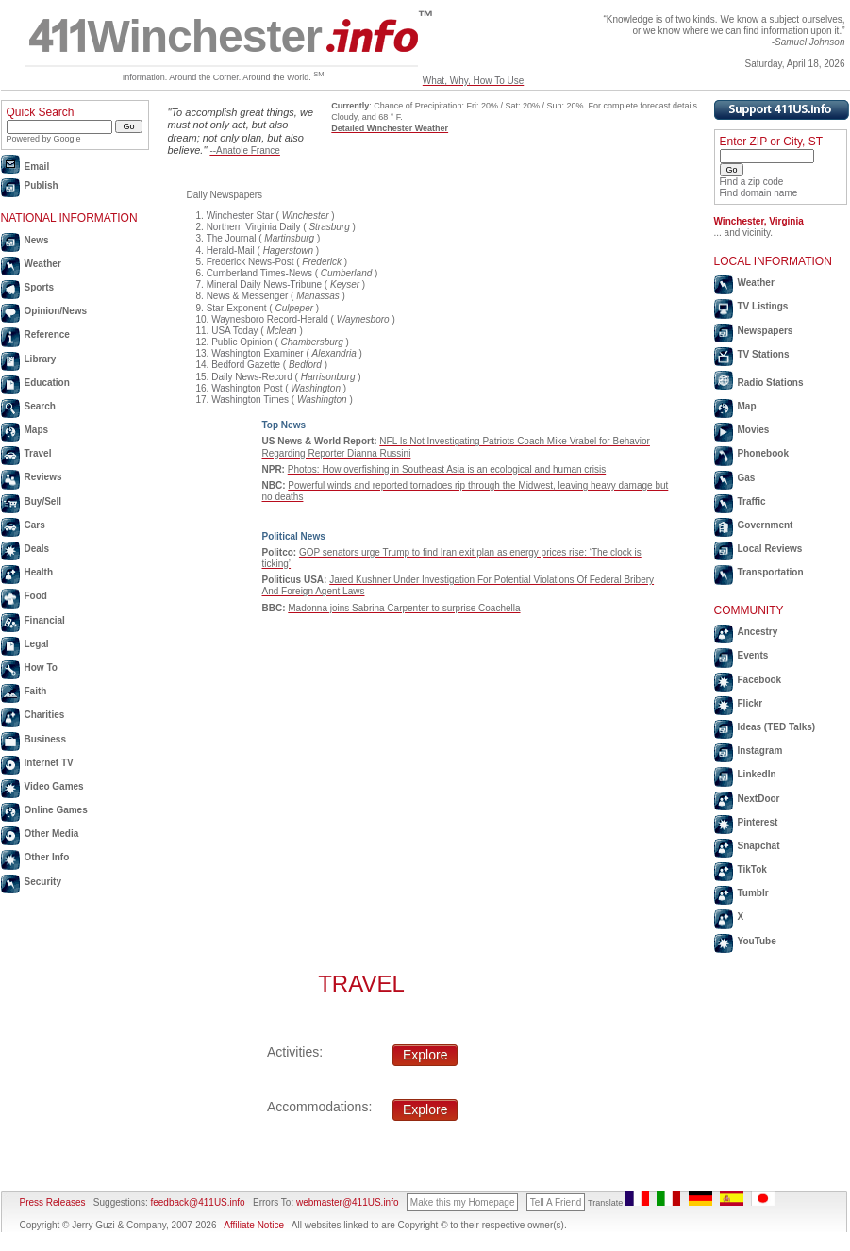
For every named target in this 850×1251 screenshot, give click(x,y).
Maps (37, 430)
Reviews (43, 477)
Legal (37, 644)
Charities (45, 714)
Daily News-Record (251, 377)
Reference (47, 334)
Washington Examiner (257, 353)
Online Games (56, 810)
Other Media (52, 833)
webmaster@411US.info (347, 1202)
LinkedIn (757, 774)
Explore (425, 1054)
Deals (37, 548)
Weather (43, 264)
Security (43, 881)
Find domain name (759, 193)
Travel (38, 453)
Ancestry (758, 631)
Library (41, 359)
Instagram (760, 750)
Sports (40, 287)
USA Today (234, 330)
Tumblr (753, 893)
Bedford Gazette (245, 364)
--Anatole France (244, 150)
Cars (35, 525)
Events (753, 655)
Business (45, 739)
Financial (45, 620)
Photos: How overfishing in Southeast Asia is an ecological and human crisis (447, 469)
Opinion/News (56, 311)
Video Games (54, 786)
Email (37, 166)
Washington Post (246, 388)
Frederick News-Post (250, 262)
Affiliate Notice (254, 1225)
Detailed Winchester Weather (389, 128)
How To (41, 667)
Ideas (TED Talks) (777, 727)
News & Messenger (248, 296)
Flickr (750, 703)
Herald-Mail (231, 250)
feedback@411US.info (196, 1202)
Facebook (760, 680)
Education (47, 382)
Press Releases (53, 1202)
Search (40, 406)
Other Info (47, 857)
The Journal (232, 238)
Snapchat (759, 846)
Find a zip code (752, 181)
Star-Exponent (237, 308)
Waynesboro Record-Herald (269, 319)
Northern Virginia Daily (254, 227)
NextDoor (759, 798)
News (37, 240)
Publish (41, 185)
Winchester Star (240, 215)
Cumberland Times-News (259, 273)
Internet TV (49, 763)
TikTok (752, 869)
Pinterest (758, 822)
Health (39, 572)
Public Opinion (241, 342)
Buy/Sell (43, 501)
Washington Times (250, 399)
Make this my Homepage (462, 1202)
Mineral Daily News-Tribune (264, 284)
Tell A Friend (555, 1202)
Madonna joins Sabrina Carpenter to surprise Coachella (404, 608)
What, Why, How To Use (473, 80)
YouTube (757, 941)
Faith (36, 691)
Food (36, 596)
